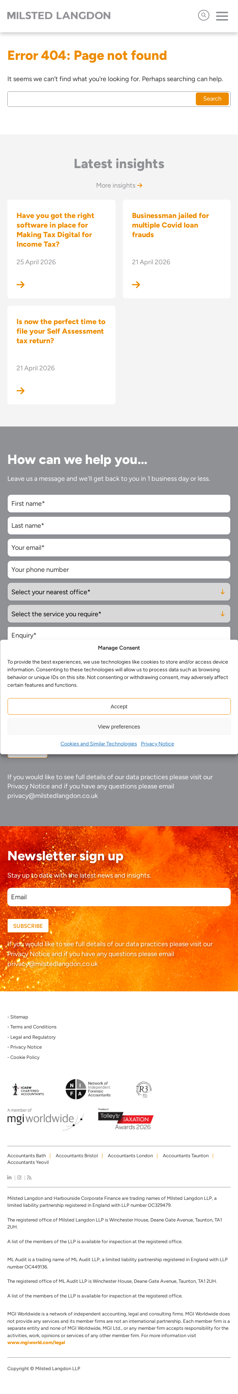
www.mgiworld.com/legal (36, 1342)
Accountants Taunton (186, 1155)
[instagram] (19, 1177)
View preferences (119, 726)
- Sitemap (17, 1017)
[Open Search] (203, 15)
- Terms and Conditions (31, 1027)
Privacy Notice (157, 744)
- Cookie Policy (23, 1057)
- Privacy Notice (24, 1047)
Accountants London (130, 1155)
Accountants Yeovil (28, 1162)
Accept (119, 706)
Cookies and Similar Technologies (99, 744)
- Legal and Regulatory (31, 1037)
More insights (119, 185)
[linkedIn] (9, 1177)
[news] (29, 1177)
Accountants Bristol (77, 1155)
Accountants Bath (26, 1155)
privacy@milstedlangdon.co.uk (52, 796)
